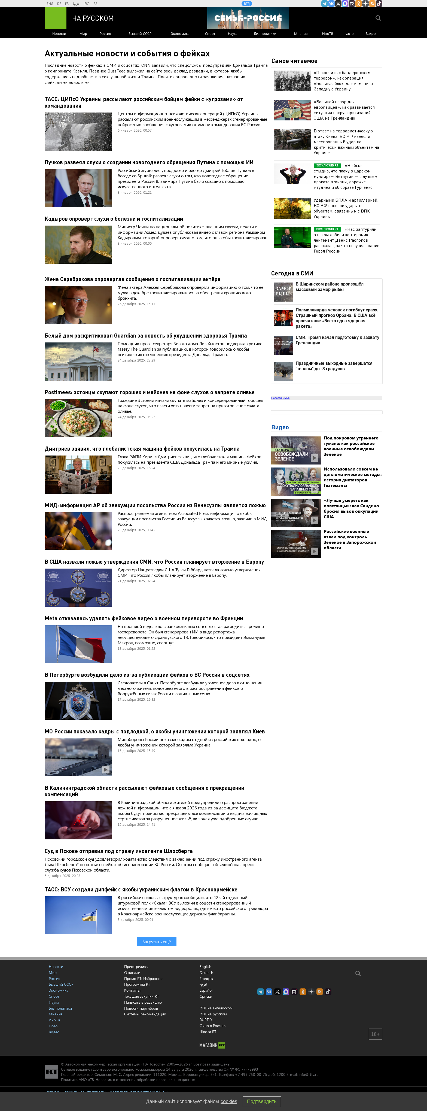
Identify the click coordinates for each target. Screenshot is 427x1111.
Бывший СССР (140, 33)
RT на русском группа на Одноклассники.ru (358, 3)
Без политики (265, 33)
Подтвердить (261, 1101)
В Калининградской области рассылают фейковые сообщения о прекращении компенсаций (144, 791)
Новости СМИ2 (280, 398)
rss (372, 3)
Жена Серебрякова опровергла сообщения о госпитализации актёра (133, 279)
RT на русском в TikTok (379, 3)
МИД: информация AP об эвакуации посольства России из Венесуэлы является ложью (155, 505)
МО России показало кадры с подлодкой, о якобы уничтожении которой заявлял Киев (155, 731)
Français (206, 978)
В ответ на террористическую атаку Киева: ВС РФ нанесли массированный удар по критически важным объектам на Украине (346, 141)
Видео (371, 33)
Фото (350, 33)
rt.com (96, 1069)
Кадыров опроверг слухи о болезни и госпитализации (114, 218)
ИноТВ (327, 33)
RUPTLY (206, 1019)
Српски (206, 996)
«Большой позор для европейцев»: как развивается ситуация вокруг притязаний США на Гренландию (344, 110)
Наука (232, 33)
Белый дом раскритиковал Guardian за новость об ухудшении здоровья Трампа (146, 335)
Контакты (132, 990)
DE (59, 3)
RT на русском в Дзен (365, 3)
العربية (76, 3)
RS (95, 3)
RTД (247, 3)
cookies (229, 1101)
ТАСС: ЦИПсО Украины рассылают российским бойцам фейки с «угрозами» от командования (144, 102)
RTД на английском (216, 1007)
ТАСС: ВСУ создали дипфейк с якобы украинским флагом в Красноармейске (141, 889)
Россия (105, 33)
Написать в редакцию (143, 1002)
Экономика (180, 33)
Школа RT (208, 1031)
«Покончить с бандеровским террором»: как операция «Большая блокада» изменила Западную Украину (343, 80)
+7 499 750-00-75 (251, 1074)
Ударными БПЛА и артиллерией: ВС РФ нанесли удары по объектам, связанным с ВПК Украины (346, 208)
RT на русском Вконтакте (331, 3)
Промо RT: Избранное (143, 978)
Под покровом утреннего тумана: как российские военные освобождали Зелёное (351, 446)
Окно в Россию (212, 1025)
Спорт (210, 33)
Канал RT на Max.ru (345, 3)
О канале (132, 972)
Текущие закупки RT (141, 996)
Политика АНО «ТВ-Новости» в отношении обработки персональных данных (128, 1079)
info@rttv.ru (309, 1074)
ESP (87, 3)
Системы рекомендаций (145, 1013)
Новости (59, 33)
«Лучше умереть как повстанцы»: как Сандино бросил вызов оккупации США (351, 508)
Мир (83, 33)
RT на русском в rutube (352, 3)
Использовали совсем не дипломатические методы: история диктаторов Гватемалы (353, 477)
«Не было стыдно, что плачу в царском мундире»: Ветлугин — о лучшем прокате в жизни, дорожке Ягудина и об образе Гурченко (345, 176)
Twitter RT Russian (338, 3)
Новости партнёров (141, 1008)
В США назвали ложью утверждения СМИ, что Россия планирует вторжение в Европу (154, 561)
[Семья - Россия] (248, 18)
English (205, 966)
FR (67, 3)
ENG (50, 3)
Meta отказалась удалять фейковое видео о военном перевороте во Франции (144, 618)
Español (206, 990)
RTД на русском (213, 1013)
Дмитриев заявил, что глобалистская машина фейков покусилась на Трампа (142, 448)
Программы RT (137, 984)
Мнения (301, 33)
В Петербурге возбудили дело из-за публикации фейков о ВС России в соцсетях (147, 674)
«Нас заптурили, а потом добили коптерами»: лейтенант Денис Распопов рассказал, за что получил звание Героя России (346, 240)
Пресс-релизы (136, 966)
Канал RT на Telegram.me (324, 3)
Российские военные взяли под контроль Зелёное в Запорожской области (350, 539)
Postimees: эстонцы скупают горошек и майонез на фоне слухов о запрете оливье (150, 392)
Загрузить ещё (156, 941)
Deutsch (206, 972)
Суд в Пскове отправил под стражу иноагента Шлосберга (119, 850)
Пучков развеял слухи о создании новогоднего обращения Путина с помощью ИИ (149, 162)
